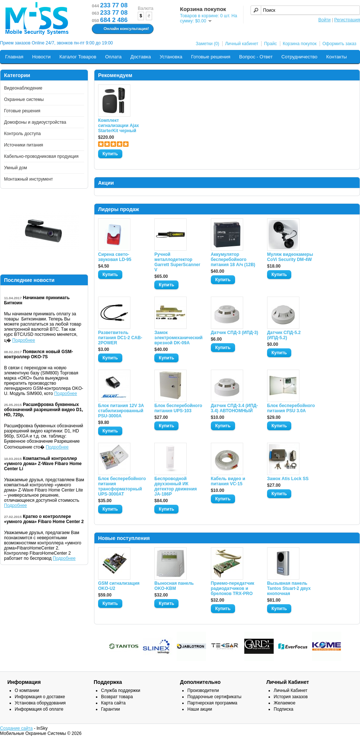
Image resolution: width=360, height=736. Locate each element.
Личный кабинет (241, 43)
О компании (27, 690)
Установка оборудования (40, 703)
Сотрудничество (299, 56)
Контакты (336, 56)
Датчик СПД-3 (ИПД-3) (234, 332)
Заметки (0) (207, 43)
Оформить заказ (339, 43)
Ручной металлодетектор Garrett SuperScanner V (177, 262)
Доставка (140, 56)
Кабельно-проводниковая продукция (41, 156)
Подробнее (23, 340)
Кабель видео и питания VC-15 (228, 481)
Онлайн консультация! (122, 29)
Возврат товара (117, 696)
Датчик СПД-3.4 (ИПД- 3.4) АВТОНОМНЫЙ (234, 408)
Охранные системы (24, 99)
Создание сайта (16, 728)
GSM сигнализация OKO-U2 (119, 586)
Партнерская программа (212, 703)
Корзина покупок (300, 43)
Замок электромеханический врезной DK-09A (178, 337)
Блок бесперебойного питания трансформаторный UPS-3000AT (122, 486)
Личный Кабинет (290, 690)
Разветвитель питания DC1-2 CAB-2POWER (120, 337)
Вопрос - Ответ (256, 56)
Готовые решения (210, 56)
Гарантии (110, 709)
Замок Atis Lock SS (288, 478)
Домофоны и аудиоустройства (35, 122)
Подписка (283, 709)
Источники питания (23, 145)
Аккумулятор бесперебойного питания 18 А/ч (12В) (233, 259)
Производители (203, 690)
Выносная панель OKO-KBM (174, 586)
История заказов (291, 696)
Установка (171, 56)
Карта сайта (113, 703)
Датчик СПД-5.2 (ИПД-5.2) (283, 335)
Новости (41, 56)
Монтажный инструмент (28, 179)
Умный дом (15, 167)
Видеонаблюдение (23, 88)
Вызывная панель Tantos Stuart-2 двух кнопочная (289, 588)
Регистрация (347, 19)
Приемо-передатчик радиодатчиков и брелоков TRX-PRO (232, 588)
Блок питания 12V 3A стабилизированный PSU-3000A (121, 410)
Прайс (270, 43)
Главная (14, 56)
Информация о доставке (40, 696)
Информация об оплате (39, 709)
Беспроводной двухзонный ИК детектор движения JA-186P (175, 486)
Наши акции (199, 709)
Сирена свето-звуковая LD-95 (114, 257)
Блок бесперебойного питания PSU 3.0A (291, 408)
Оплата (113, 56)
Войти (324, 19)
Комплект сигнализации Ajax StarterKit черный (118, 125)
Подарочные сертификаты (214, 696)
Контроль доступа (22, 133)
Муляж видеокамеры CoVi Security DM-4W (290, 257)
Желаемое (284, 703)
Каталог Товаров (78, 56)
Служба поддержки (120, 690)
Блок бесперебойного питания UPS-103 (178, 408)
